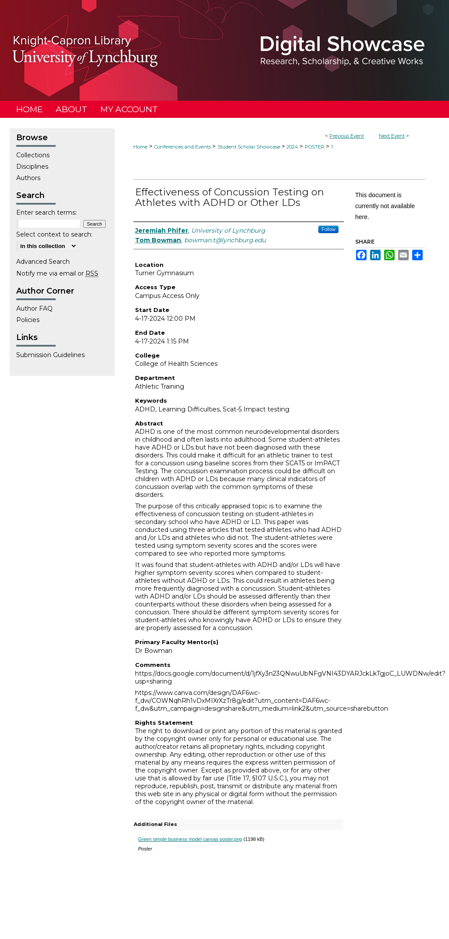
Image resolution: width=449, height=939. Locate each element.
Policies (27, 320)
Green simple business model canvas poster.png (190, 839)
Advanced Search (43, 262)
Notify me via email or (57, 273)
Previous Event (346, 136)
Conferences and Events (183, 147)
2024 (293, 147)
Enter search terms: (46, 212)
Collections (33, 155)
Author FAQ (34, 308)
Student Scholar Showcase (249, 147)
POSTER (315, 147)
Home (140, 147)
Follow (328, 229)
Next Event (392, 136)
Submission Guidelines (50, 355)
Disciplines (32, 166)
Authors (28, 178)
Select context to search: (54, 234)
